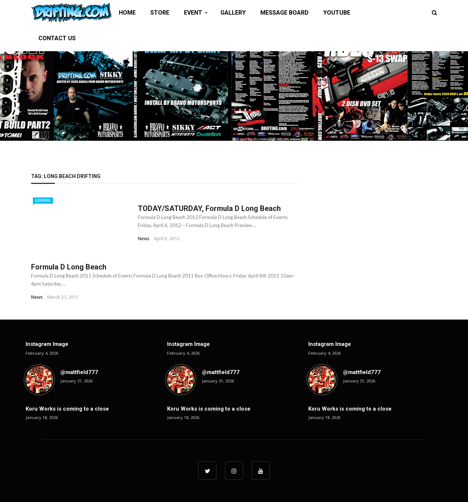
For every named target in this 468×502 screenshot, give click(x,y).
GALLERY (233, 12)
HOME (127, 12)
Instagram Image (47, 344)
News (144, 238)
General (43, 200)
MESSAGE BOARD (284, 12)
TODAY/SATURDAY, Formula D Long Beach (209, 208)
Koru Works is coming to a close (67, 408)
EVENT (193, 12)
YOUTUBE (336, 12)
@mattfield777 (79, 372)
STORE (159, 12)
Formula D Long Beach (68, 267)
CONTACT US (57, 38)
